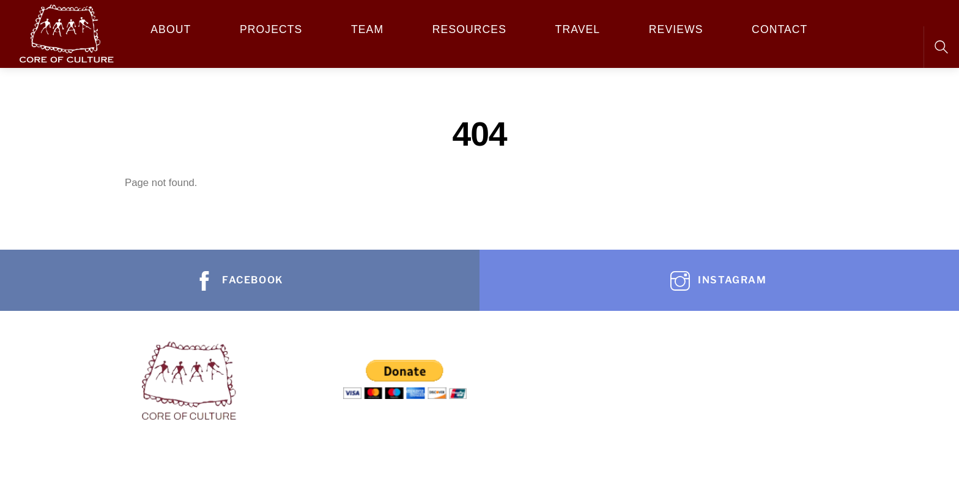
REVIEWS (676, 29)
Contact (779, 29)
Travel (578, 29)
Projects (271, 29)
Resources (469, 29)
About (170, 29)
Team (367, 29)
